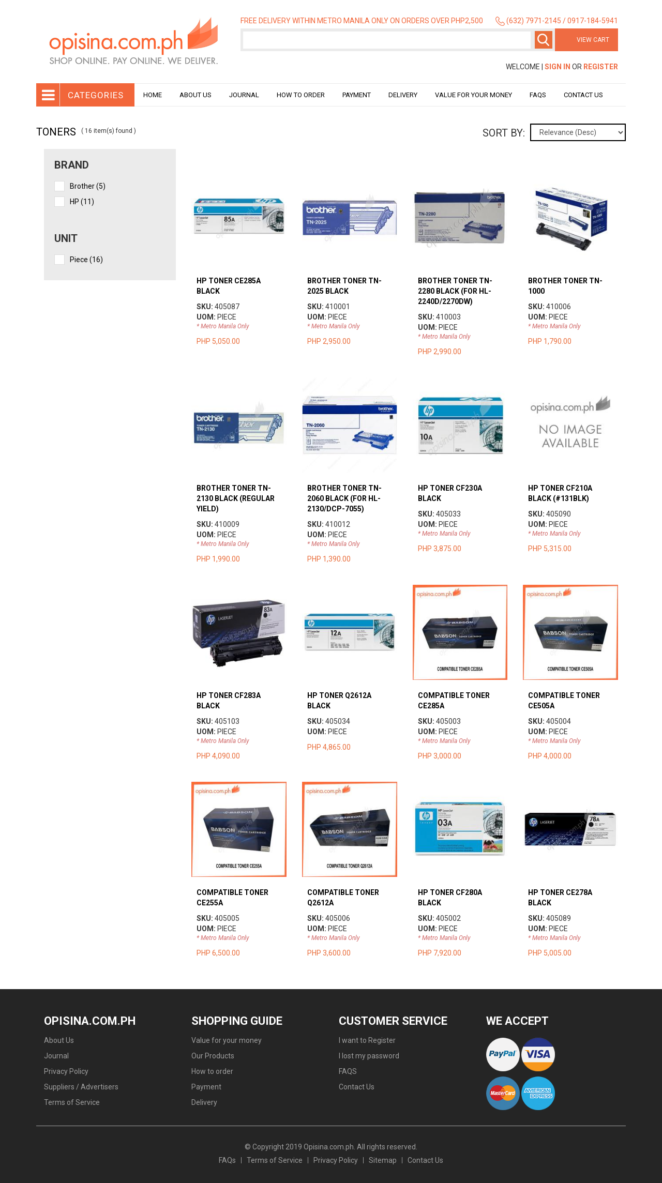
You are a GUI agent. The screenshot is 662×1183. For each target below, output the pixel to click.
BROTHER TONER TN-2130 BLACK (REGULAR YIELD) (236, 498)
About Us (195, 95)
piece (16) (86, 259)
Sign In (557, 67)
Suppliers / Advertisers (81, 1087)
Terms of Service (72, 1102)
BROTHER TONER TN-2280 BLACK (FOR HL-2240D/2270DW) (455, 291)
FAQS (348, 1071)
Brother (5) (88, 186)
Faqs (538, 95)
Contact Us (583, 95)
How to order (301, 95)
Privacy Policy (66, 1071)
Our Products (212, 1056)
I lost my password (369, 1056)
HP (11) (82, 202)
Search (543, 40)
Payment (356, 95)
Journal (244, 95)
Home (152, 95)
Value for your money (473, 95)
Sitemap (383, 1160)
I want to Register (367, 1040)
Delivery (402, 95)
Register (600, 67)
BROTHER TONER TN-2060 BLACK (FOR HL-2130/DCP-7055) (344, 498)
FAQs (227, 1160)
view (238, 175)
